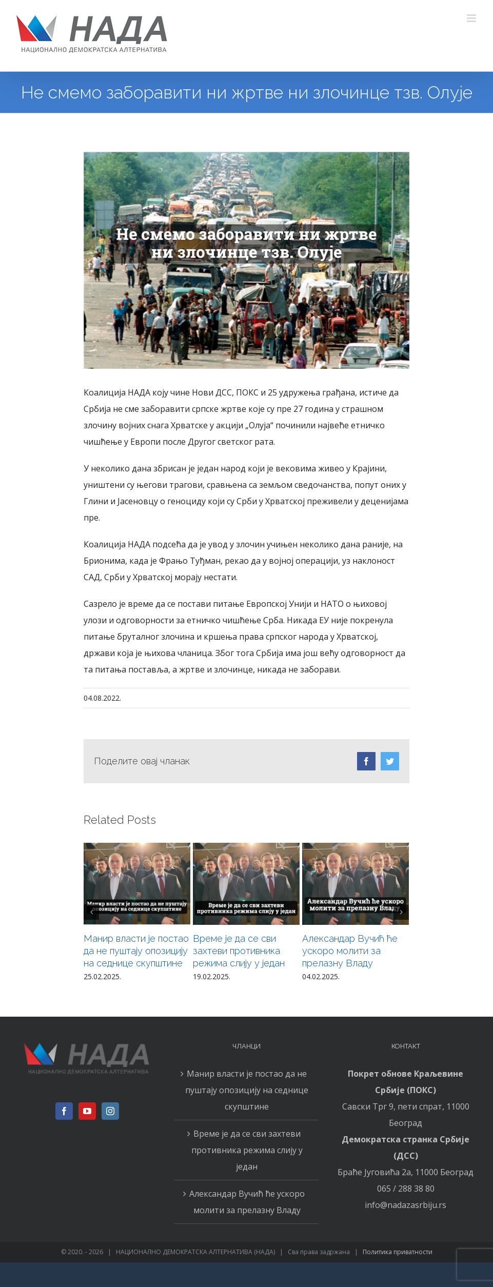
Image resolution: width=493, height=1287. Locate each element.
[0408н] (246, 260)
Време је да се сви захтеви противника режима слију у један (239, 950)
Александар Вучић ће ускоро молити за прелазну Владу (350, 950)
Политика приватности (397, 1252)
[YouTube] (87, 1111)
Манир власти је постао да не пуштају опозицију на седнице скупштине (136, 950)
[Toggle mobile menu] (472, 18)
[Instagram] (110, 1111)
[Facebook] (64, 1111)
